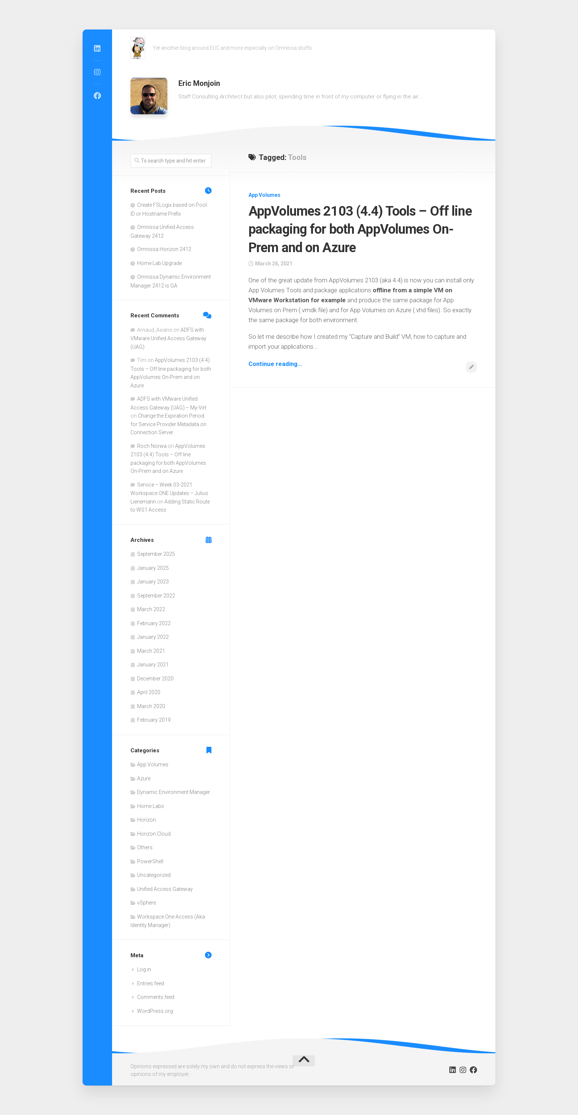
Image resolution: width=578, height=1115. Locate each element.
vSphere (146, 903)
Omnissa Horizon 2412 (164, 249)
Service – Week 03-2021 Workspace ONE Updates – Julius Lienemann (169, 493)
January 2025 (153, 568)
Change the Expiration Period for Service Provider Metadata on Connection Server (168, 424)
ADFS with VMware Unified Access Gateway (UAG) (168, 338)
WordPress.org (155, 1011)
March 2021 (151, 651)
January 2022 (153, 637)
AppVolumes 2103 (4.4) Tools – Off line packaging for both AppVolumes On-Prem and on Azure (355, 229)
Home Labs (150, 806)
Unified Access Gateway (165, 889)
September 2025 (156, 554)
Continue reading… (275, 363)
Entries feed (150, 983)
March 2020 (151, 706)
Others (145, 847)
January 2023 (153, 582)
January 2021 (153, 665)
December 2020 (155, 679)
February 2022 (154, 623)
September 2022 (156, 596)
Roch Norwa (152, 446)
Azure (143, 778)
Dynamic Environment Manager (173, 792)
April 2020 (148, 692)
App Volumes (264, 195)
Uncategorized (154, 875)
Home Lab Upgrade (159, 263)
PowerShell (150, 861)
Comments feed (155, 997)
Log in (144, 969)
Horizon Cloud (154, 834)
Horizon (146, 820)
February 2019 (154, 720)
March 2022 (151, 609)
